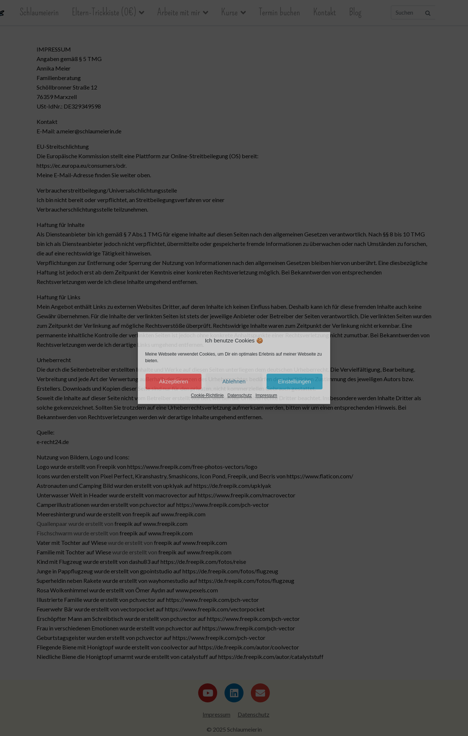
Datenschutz (239, 396)
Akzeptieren (173, 381)
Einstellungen (294, 381)
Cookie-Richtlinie (207, 396)
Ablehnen (233, 381)
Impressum (266, 396)
